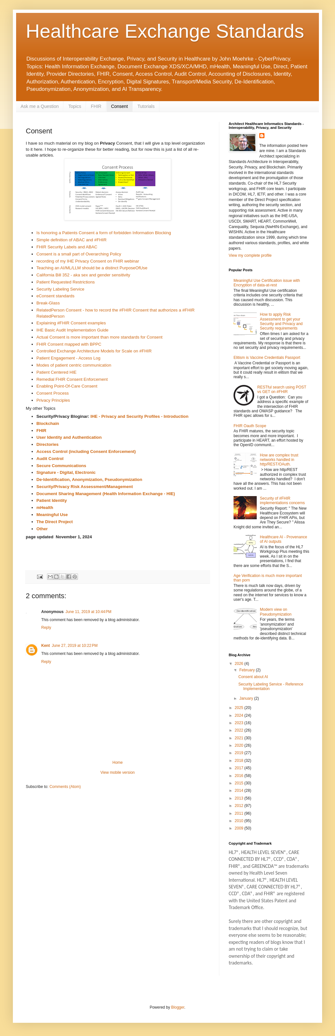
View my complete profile (250, 255)
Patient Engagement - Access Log (68, 358)
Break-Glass (48, 303)
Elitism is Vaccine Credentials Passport (267, 357)
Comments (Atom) (65, 786)
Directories (47, 444)
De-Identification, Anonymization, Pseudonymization (89, 479)
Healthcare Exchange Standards (165, 31)
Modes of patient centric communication (73, 365)
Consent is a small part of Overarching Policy (78, 254)
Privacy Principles (53, 400)
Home (117, 762)
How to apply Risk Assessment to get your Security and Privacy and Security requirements (281, 321)
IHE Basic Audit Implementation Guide (72, 330)
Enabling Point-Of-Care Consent (66, 386)
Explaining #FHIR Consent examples (71, 323)
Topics (74, 106)
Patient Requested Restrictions (65, 282)
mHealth (44, 507)
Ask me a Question (40, 106)
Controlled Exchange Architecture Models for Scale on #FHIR (94, 351)
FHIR (96, 106)
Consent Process (52, 393)
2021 (239, 738)
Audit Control (49, 458)
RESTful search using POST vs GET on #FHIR (281, 389)
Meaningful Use (52, 514)
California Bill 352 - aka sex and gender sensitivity (83, 275)
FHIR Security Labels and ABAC (66, 247)
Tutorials (146, 106)
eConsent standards (55, 295)
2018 (239, 760)
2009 (239, 828)
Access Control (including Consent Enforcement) (86, 451)
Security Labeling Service (60, 289)
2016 (239, 775)
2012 (239, 805)
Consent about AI (253, 677)
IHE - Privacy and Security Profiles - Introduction (139, 416)
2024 (239, 715)
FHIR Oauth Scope (250, 426)
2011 (239, 813)
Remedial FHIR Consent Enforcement (72, 379)
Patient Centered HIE (56, 372)
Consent (119, 106)
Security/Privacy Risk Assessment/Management (84, 486)
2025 (239, 707)
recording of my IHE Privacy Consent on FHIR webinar (87, 261)
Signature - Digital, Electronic (66, 472)
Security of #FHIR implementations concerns (282, 500)
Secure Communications (61, 465)
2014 (239, 790)
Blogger (177, 1007)
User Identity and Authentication (68, 437)
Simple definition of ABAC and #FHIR (71, 239)
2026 (239, 663)
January (246, 698)
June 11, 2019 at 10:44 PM (88, 611)
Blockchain (47, 423)
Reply (46, 627)
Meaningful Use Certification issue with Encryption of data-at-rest (267, 282)
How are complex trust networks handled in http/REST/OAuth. (279, 460)
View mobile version (117, 772)
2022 (239, 730)
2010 (239, 821)
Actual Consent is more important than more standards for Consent (99, 337)
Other (42, 528)
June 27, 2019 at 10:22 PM (75, 645)
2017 (239, 768)
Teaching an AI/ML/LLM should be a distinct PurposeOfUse (92, 267)
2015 (239, 783)
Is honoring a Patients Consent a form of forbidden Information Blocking (103, 232)
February (247, 670)
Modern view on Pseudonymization (276, 611)
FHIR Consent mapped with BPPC (68, 344)
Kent (45, 645)
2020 (239, 745)
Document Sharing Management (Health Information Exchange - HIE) (105, 493)
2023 (239, 723)
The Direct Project (54, 521)
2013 (239, 798)
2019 (239, 753)
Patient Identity (51, 500)
